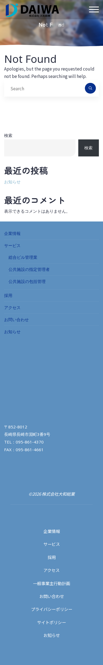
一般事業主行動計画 (51, 583)
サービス (12, 245)
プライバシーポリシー (51, 609)
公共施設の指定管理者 (29, 269)
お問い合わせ (16, 319)
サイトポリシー (51, 622)
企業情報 (12, 233)
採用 (8, 295)
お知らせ (12, 181)
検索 (8, 135)
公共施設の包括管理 (27, 281)
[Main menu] (94, 10)
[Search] (90, 88)
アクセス (12, 307)
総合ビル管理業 (23, 257)
